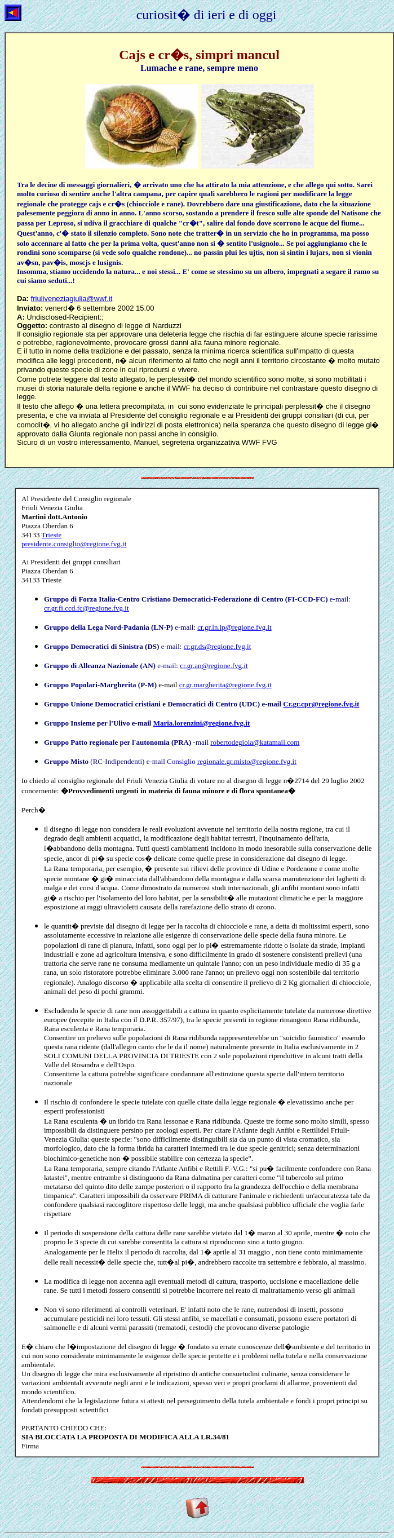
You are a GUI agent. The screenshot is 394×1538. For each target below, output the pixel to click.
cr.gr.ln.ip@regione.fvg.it (234, 627)
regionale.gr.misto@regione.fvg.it (246, 761)
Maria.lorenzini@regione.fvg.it (201, 723)
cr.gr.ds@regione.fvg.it (217, 646)
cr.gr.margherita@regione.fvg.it (225, 684)
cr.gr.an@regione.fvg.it (213, 665)
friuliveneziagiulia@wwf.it (72, 298)
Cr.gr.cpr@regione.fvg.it (321, 704)
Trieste (73, 539)
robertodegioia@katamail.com (254, 742)
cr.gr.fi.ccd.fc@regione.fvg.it (86, 608)
